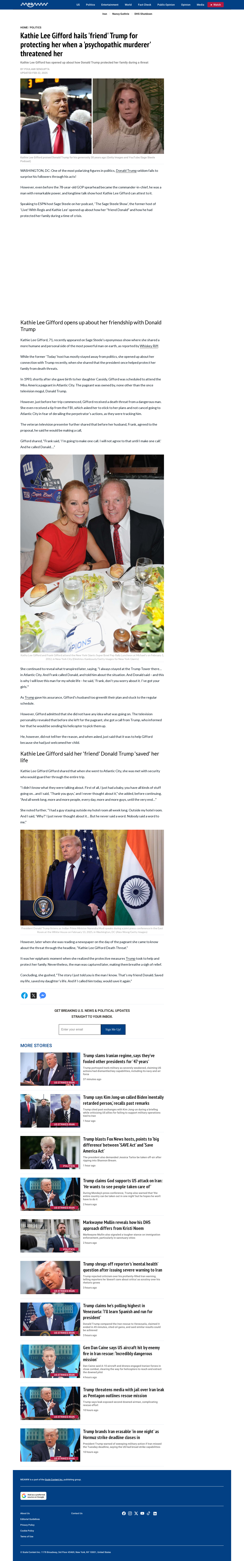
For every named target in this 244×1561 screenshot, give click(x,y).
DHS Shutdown (143, 13)
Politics (90, 4)
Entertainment (109, 4)
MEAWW (24, 1479)
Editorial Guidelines (30, 1519)
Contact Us (76, 1513)
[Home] (34, 5)
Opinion (185, 4)
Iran (104, 13)
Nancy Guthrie (120, 13)
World (128, 4)
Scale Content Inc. (54, 1479)
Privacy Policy (27, 1525)
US (78, 4)
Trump (29, 697)
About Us (25, 1513)
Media (200, 4)
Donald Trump (126, 170)
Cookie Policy (27, 1530)
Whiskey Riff (149, 346)
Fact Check (144, 4)
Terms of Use (26, 1536)
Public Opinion (166, 4)
